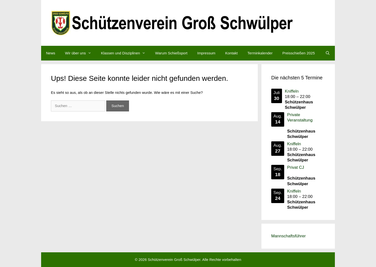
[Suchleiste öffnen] (327, 53)
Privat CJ (295, 167)
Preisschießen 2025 (298, 53)
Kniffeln (292, 91)
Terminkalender (260, 53)
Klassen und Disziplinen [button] (125, 53)
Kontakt (231, 53)
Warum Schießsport (171, 53)
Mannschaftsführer (288, 236)
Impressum (206, 53)
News (50, 53)
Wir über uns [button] (80, 53)
